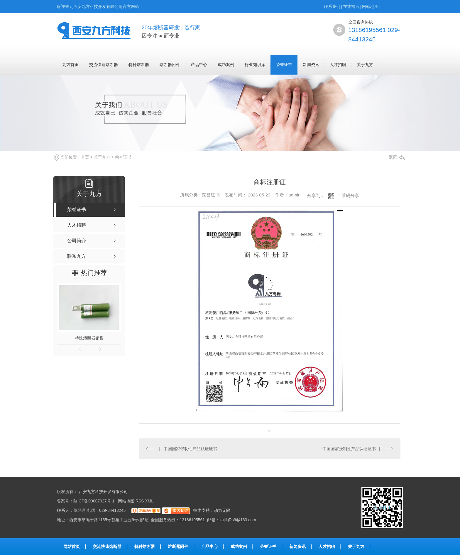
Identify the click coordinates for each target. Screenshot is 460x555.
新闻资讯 (311, 64)
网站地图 (370, 6)
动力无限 (222, 510)
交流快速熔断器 (103, 64)
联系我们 (332, 6)
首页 (85, 157)
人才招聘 (338, 64)
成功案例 (226, 64)
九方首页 (70, 64)
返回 (397, 157)
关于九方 (365, 64)
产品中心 (199, 64)
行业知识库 (255, 64)
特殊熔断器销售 (89, 338)
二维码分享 (348, 195)
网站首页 (71, 546)
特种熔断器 (138, 64)
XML (149, 501)
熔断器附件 (170, 64)
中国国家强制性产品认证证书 (190, 448)
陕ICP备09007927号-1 (93, 501)
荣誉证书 (284, 64)
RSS (140, 501)
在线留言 (351, 6)
